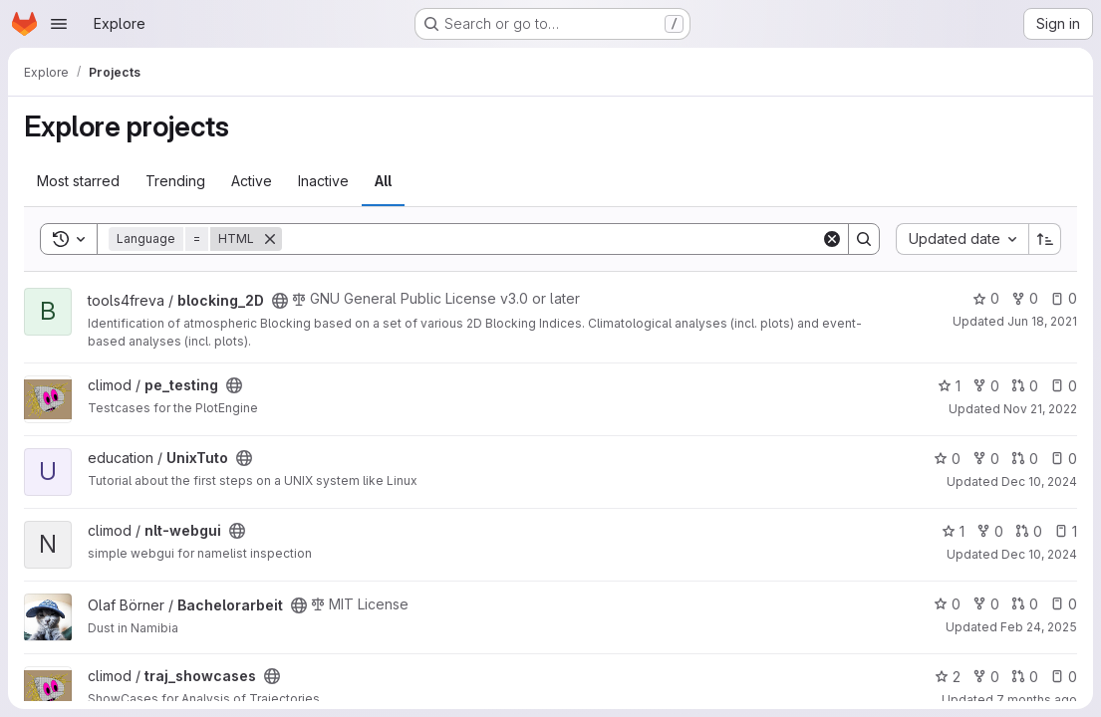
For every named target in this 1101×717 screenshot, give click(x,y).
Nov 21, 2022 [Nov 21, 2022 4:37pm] (1040, 408)
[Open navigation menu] (59, 24)
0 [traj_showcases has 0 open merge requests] (1024, 676)
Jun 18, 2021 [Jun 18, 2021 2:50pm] (1042, 321)
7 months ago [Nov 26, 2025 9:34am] (1036, 699)
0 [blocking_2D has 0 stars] (985, 298)
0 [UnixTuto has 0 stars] (947, 458)
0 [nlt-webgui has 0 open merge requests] (1028, 531)
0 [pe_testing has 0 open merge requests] (1024, 385)
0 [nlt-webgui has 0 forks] (989, 531)
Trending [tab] (175, 180)
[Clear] (832, 239)
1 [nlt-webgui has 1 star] (953, 531)
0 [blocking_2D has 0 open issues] (1063, 298)
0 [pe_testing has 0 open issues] (1063, 385)
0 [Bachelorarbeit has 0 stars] (947, 604)
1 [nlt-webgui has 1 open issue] (1065, 531)
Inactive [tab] (323, 180)
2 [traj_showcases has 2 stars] (948, 676)
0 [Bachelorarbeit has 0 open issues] (1063, 604)
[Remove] (270, 239)
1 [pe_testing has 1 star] (949, 385)
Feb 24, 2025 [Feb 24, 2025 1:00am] (1038, 626)
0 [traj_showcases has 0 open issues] (1063, 676)
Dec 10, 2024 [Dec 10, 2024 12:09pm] (1039, 481)
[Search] (551, 239)
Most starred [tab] (78, 180)
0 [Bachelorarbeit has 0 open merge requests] (1024, 604)
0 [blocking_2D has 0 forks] (1024, 298)
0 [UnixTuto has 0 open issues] (1063, 458)
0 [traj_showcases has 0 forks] (985, 676)
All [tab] (383, 180)
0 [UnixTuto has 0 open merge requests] (1024, 458)
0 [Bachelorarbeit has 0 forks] (985, 604)
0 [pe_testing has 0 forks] (985, 385)
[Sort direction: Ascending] (1045, 239)
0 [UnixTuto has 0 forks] (985, 458)
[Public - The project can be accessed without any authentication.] (280, 301)
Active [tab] (251, 180)
